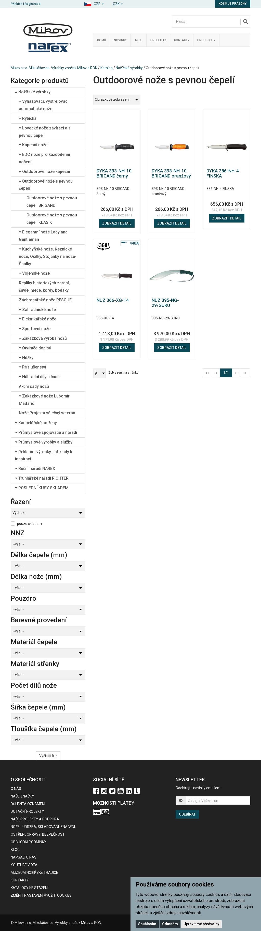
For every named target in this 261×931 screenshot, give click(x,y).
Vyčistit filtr (48, 756)
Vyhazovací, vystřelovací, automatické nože (44, 105)
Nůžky (26, 357)
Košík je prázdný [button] (232, 3)
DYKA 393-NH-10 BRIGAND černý (114, 173)
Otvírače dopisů (35, 348)
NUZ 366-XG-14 (113, 300)
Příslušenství (32, 367)
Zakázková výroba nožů (43, 338)
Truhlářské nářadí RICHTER (42, 478)
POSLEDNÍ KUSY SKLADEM (42, 487)
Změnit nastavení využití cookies (41, 895)
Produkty (158, 40)
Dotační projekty (27, 811)
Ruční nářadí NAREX (35, 468)
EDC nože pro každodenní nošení (44, 158)
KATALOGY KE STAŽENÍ (29, 888)
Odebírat (187, 814)
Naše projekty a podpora (35, 819)
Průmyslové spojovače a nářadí (46, 432)
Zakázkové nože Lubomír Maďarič (44, 400)
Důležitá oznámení (28, 804)
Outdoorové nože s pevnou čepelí (46, 185)
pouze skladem (29, 524)
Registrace (32, 4)
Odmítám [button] (170, 924)
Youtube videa (24, 865)
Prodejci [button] (206, 40)
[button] (94, 3)
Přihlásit (16, 4)
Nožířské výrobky (129, 68)
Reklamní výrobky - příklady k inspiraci (43, 455)
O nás (16, 789)
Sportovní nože (34, 328)
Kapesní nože (33, 144)
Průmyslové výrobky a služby (43, 442)
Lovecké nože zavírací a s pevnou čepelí (45, 132)
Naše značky (22, 796)
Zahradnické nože (37, 309)
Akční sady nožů (34, 386)
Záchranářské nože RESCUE (45, 300)
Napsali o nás (23, 857)
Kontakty (181, 40)
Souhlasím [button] (147, 924)
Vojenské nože (34, 273)
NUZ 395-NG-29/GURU (165, 303)
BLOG (15, 850)
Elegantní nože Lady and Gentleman (43, 236)
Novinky (120, 40)
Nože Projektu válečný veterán (47, 412)
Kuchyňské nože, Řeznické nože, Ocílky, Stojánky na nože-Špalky (47, 256)
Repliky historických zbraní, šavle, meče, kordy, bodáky (44, 286)
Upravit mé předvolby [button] (201, 924)
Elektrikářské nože (37, 319)
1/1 (227, 372)
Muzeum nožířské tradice (34, 872)
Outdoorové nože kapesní (44, 171)
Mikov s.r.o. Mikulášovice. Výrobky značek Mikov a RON (54, 68)
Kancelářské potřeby (36, 422)
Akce (138, 40)
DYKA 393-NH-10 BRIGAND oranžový (171, 173)
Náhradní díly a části (39, 376)
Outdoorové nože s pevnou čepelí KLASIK (52, 219)
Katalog (106, 68)
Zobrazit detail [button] (116, 223)
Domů (101, 40)
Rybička (27, 118)
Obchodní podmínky (28, 842)
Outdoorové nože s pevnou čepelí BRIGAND (52, 202)
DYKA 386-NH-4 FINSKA (222, 173)
